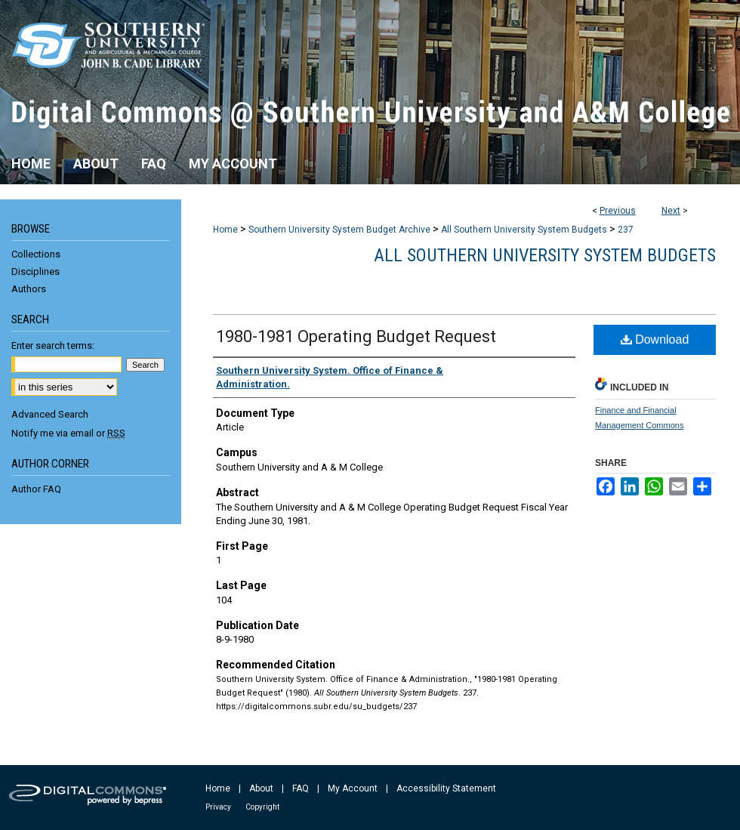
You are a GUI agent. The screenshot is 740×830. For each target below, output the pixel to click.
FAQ (300, 788)
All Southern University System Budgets (524, 229)
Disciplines (35, 271)
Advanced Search (49, 414)
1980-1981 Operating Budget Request (356, 336)
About (261, 788)
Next (670, 210)
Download (655, 339)
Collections (35, 254)
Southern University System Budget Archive (339, 229)
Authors (28, 289)
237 (626, 229)
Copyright (262, 807)
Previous (618, 210)
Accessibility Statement (446, 788)
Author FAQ (36, 489)
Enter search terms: (52, 345)
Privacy (218, 807)
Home (225, 229)
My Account (353, 788)
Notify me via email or (68, 433)
